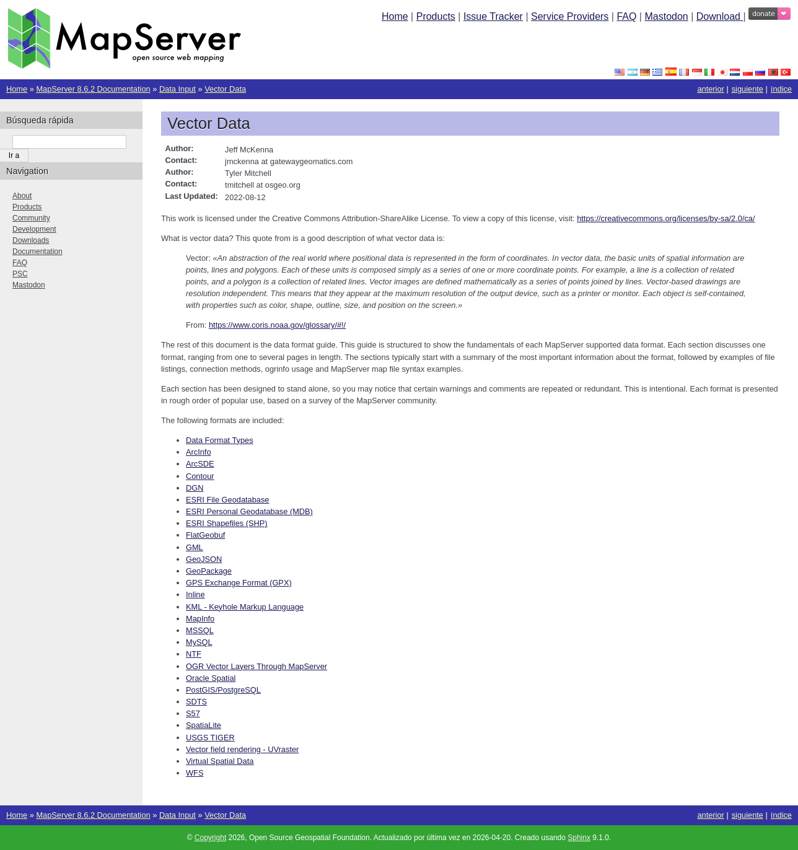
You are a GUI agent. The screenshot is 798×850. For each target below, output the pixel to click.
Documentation (37, 251)
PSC (20, 273)
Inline (195, 594)
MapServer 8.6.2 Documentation (93, 89)
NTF (193, 654)
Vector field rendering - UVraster (242, 749)
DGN (194, 488)
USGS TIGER (210, 737)
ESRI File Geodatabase (227, 499)
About (22, 195)
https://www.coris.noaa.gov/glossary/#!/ (277, 325)
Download (719, 16)
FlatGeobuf (205, 535)
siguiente (747, 89)
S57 (193, 713)
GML (194, 547)
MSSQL (200, 630)
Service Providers (569, 16)
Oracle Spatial (210, 678)
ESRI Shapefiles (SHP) (227, 523)
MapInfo (200, 618)
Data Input (177, 89)
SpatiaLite (203, 725)
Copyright (210, 837)
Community (31, 218)
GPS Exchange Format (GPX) (239, 582)
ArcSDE (200, 463)
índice (781, 89)
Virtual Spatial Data (219, 761)
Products (435, 16)
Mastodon (666, 16)
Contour (200, 476)
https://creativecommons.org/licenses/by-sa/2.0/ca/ (666, 218)
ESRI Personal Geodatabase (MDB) (249, 511)
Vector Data (225, 89)
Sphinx (579, 837)
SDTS (196, 701)
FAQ (626, 16)
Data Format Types (219, 440)
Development (34, 229)
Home (395, 16)
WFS (194, 773)
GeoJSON (204, 559)
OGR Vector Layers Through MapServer (256, 666)
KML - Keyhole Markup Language (245, 606)
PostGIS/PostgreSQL (223, 689)
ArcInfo (198, 452)
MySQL (199, 642)
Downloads (30, 240)
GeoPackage (209, 571)
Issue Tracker (493, 16)
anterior (710, 89)
